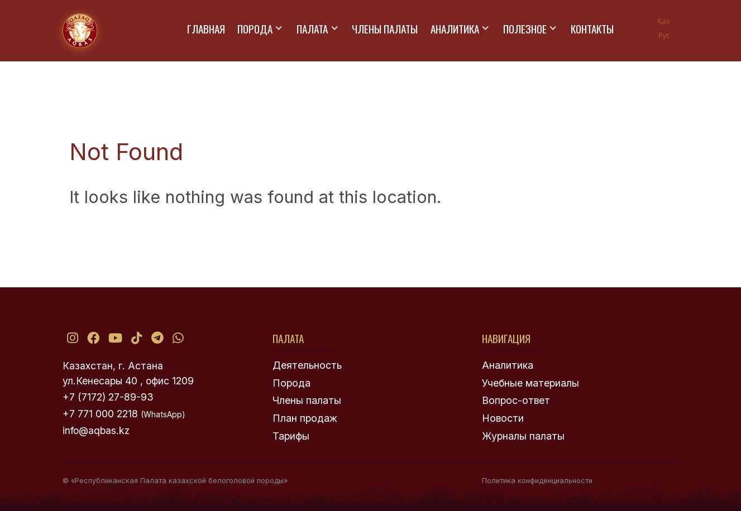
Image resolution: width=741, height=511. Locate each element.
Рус (664, 35)
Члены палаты (385, 29)
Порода (255, 29)
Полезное (525, 29)
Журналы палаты (523, 436)
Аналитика (455, 29)
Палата (312, 29)
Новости (503, 418)
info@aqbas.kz (96, 430)
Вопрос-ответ (516, 400)
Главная (206, 29)
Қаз (663, 21)
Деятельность (307, 365)
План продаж (305, 418)
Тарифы (291, 436)
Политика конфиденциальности (537, 480)
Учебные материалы (530, 383)
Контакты (592, 29)
